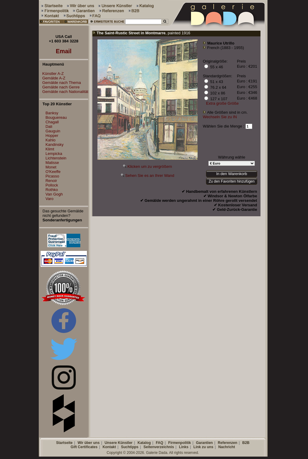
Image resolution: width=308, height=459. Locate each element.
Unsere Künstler (119, 443)
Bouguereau (56, 117)
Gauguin (52, 131)
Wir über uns (89, 443)
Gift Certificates (84, 447)
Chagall (52, 122)
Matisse (52, 162)
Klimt (49, 149)
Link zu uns (203, 447)
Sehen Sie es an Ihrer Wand (149, 175)
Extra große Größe (222, 103)
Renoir (51, 180)
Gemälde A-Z (52, 78)
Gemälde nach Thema (60, 82)
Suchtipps (129, 447)
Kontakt (109, 447)
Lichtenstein (55, 158)
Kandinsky (54, 144)
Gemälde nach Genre (59, 87)
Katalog (144, 443)
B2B (245, 443)
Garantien (204, 443)
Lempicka (53, 153)
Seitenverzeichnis (158, 447)
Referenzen (227, 443)
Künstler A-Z (51, 73)
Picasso (52, 176)
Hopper (51, 135)
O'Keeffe (52, 171)
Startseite (64, 443)
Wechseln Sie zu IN (220, 117)
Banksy (51, 113)
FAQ (159, 443)
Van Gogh (54, 194)
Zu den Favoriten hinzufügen (232, 181)
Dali (48, 126)
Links (183, 447)
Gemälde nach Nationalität (63, 91)
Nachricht (226, 447)
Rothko (51, 189)
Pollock (51, 185)
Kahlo (50, 140)
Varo (49, 198)
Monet (50, 167)
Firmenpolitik (179, 443)
